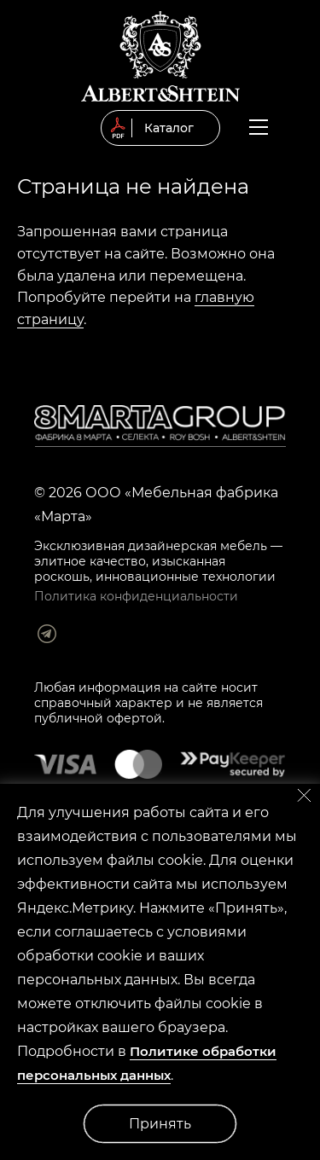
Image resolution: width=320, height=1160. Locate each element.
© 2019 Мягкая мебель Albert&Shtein (160, 56)
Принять (160, 1124)
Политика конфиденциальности (136, 596)
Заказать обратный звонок (288, 129)
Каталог (169, 128)
